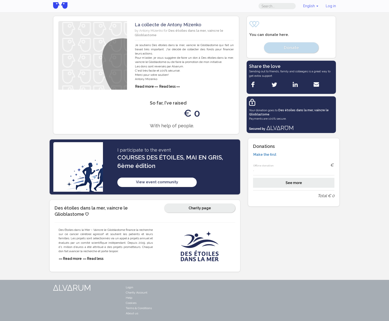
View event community (157, 182)
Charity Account (136, 292)
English (310, 6)
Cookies (131, 303)
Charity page (200, 208)
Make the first (264, 155)
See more (294, 183)
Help (129, 297)
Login (129, 287)
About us (132, 313)
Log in (331, 6)
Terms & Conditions (139, 308)
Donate (291, 47)
